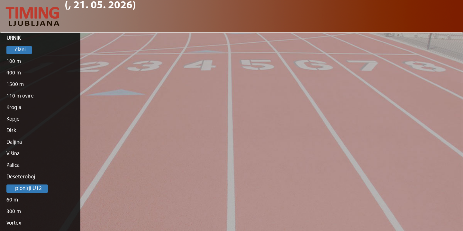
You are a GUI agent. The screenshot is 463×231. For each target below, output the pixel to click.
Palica (13, 165)
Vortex (13, 223)
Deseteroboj (20, 177)
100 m (13, 61)
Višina (13, 154)
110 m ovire (20, 96)
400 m (13, 73)
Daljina (14, 142)
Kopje (13, 119)
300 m (13, 211)
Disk (11, 130)
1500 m (15, 84)
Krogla (13, 107)
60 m (12, 200)
